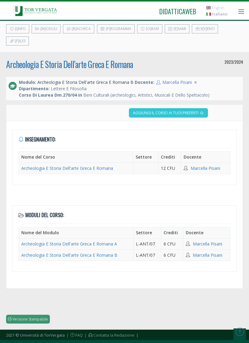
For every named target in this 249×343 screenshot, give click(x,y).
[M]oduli (46, 28)
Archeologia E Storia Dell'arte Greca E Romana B (69, 255)
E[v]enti (205, 28)
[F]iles (17, 40)
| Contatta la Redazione (109, 335)
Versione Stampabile (28, 319)
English (215, 7)
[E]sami (177, 28)
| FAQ (74, 335)
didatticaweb (177, 11)
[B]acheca (78, 28)
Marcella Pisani (177, 82)
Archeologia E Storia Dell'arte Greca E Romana (69, 64)
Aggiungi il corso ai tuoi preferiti (168, 112)
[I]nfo (17, 28)
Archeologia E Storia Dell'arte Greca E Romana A (69, 244)
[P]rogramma (115, 28)
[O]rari (149, 28)
